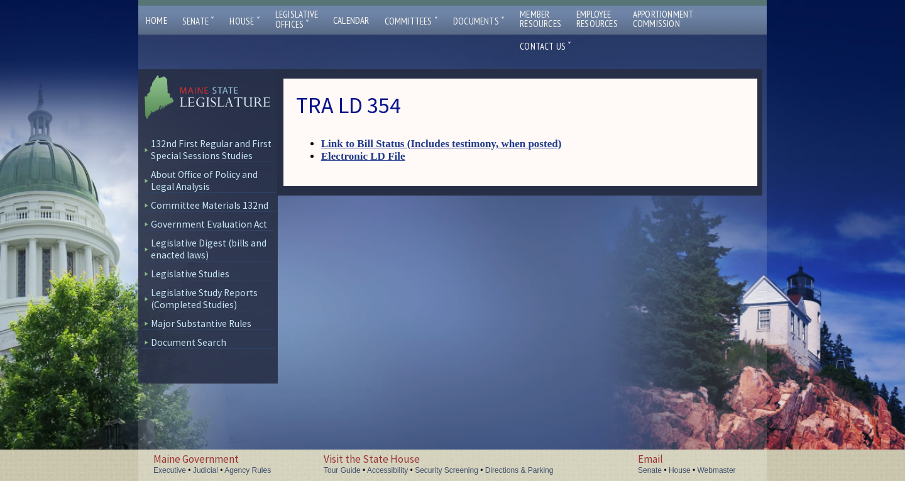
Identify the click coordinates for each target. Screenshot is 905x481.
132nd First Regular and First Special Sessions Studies (211, 150)
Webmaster (716, 470)
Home (156, 20)
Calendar (351, 20)
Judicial (205, 470)
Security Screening (446, 470)
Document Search (188, 342)
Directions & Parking (519, 470)
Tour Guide (342, 470)
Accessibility (387, 470)
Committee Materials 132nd (209, 205)
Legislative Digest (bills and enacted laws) (208, 249)
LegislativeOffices (296, 19)
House (244, 21)
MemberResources (540, 18)
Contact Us (545, 46)
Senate (198, 21)
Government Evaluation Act (209, 224)
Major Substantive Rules (201, 323)
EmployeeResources (597, 18)
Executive (169, 470)
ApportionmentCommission (663, 18)
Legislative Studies (190, 274)
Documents (479, 21)
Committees (411, 21)
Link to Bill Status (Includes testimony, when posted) (441, 144)
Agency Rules (247, 470)
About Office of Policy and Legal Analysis (204, 180)
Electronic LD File (363, 156)
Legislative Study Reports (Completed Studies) (204, 299)
